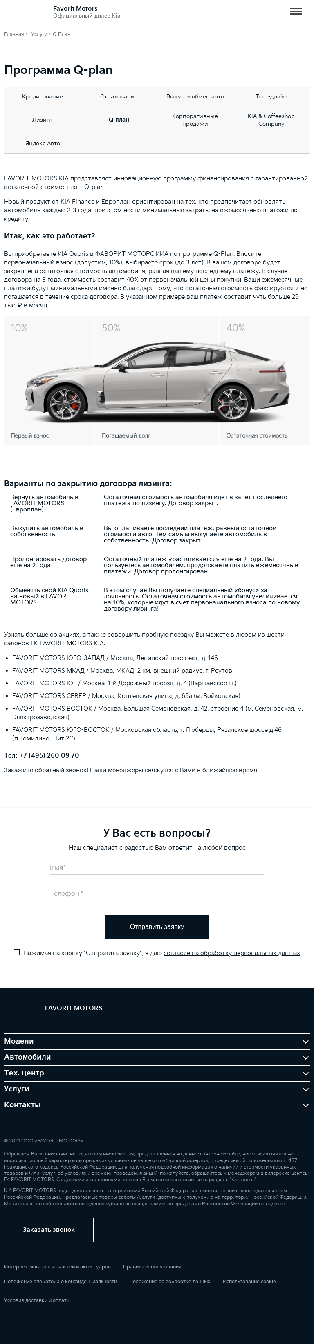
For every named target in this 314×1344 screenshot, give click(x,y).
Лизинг (42, 119)
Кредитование (42, 96)
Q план (119, 119)
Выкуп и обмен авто (195, 96)
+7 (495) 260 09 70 (49, 756)
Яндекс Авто (42, 143)
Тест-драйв (271, 96)
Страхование (119, 96)
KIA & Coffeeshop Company (271, 120)
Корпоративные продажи (195, 120)
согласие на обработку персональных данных (232, 953)
